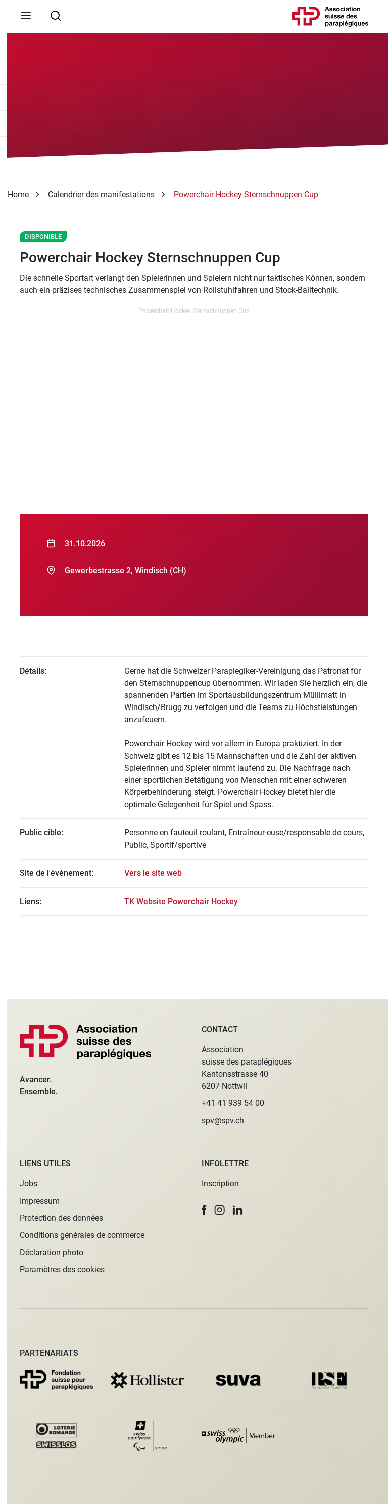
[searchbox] (55, 15)
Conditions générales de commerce (82, 1235)
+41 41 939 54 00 (233, 1103)
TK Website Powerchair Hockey (181, 901)
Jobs (28, 1183)
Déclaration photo (51, 1252)
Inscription (220, 1183)
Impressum (40, 1201)
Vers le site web (153, 873)
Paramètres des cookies (62, 1269)
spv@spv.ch (223, 1120)
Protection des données (61, 1218)
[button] (204, 1210)
